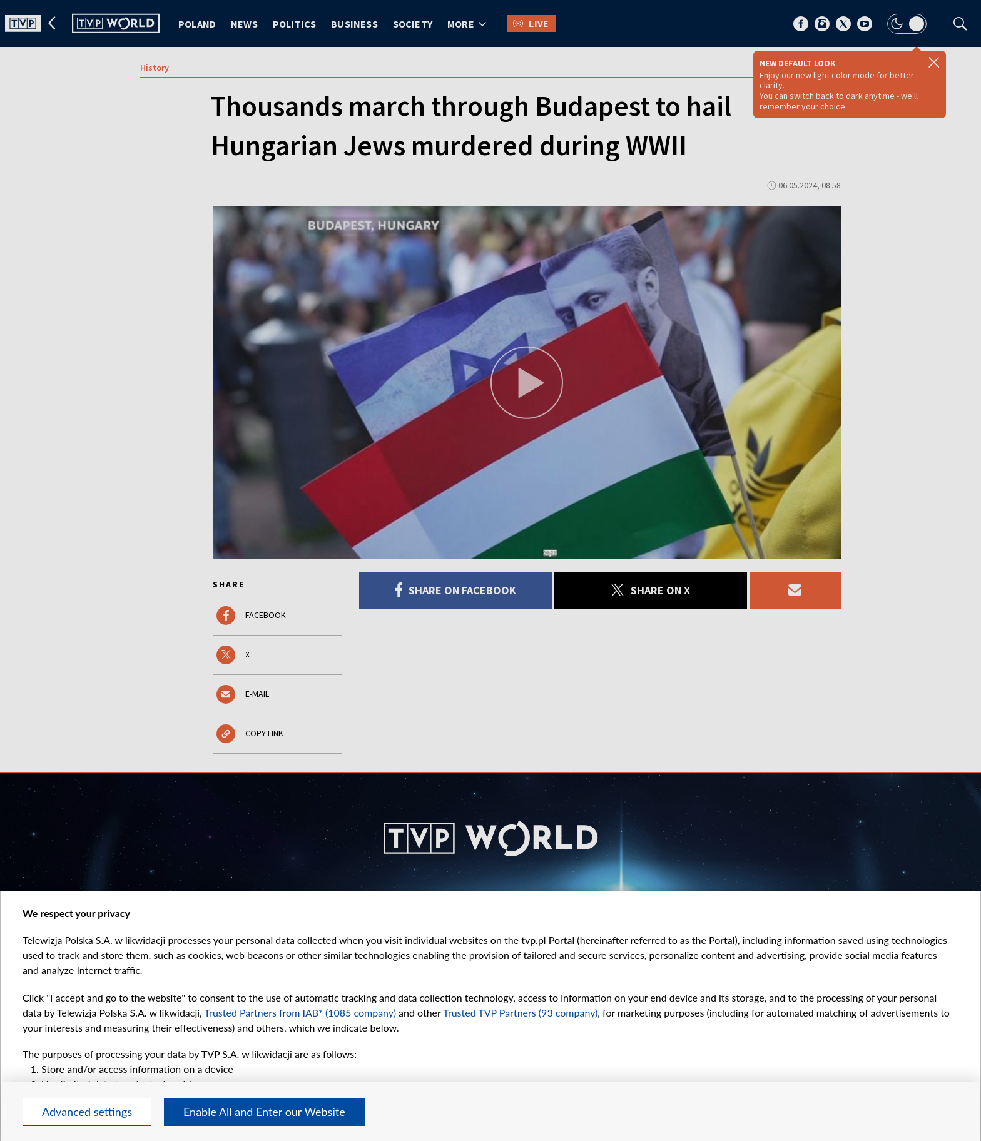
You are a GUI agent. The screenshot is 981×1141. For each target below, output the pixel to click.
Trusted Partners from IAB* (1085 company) (300, 1012)
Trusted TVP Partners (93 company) (520, 1012)
